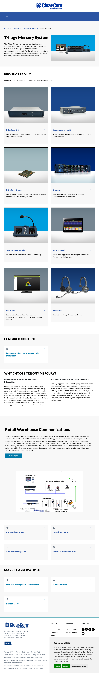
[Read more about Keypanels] (73, 175)
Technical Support (54, 634)
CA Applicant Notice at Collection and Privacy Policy (23, 665)
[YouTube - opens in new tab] (83, 633)
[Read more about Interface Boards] (26, 175)
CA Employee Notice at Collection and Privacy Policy (23, 668)
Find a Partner (71, 633)
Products (15, 28)
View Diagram (13, 455)
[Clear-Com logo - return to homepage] (49, 6)
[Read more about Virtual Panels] (73, 236)
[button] (96, 17)
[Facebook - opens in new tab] (83, 629)
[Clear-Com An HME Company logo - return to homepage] (16, 625)
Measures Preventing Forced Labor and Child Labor (23, 658)
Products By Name (29, 28)
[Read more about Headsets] (73, 295)
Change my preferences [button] (79, 666)
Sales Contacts (72, 629)
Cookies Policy (36, 652)
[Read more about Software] (26, 297)
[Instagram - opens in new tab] (93, 629)
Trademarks (8, 655)
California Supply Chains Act (34, 655)
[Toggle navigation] (5, 17)
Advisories (18, 655)
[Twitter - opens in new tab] (89, 629)
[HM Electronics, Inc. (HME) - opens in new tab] (8, 643)
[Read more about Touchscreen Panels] (26, 235)
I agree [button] (58, 666)
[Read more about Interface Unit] (26, 115)
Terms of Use (9, 652)
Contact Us (55, 629)
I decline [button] (65, 666)
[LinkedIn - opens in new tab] (86, 629)
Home (6, 28)
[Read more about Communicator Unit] (73, 115)
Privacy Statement (22, 652)
